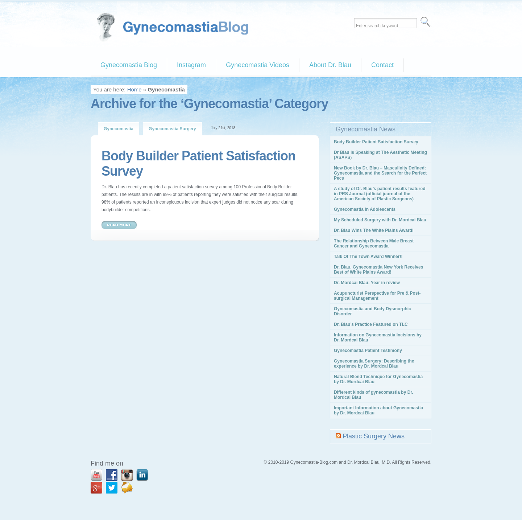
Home (134, 89)
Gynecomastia (118, 128)
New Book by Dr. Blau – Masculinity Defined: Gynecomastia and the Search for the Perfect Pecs (380, 173)
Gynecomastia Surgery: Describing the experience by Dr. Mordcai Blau (374, 364)
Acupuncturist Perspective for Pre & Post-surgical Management (377, 296)
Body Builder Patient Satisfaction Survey (376, 141)
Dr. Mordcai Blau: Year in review (367, 282)
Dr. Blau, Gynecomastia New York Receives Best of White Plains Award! (378, 270)
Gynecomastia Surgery (172, 128)
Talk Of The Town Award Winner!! (368, 256)
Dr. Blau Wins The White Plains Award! (374, 230)
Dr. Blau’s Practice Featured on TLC (371, 324)
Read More (119, 225)
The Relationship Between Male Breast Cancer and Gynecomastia (374, 243)
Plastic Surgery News (374, 436)
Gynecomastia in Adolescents (364, 209)
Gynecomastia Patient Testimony (368, 350)
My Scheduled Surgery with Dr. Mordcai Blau (380, 219)
